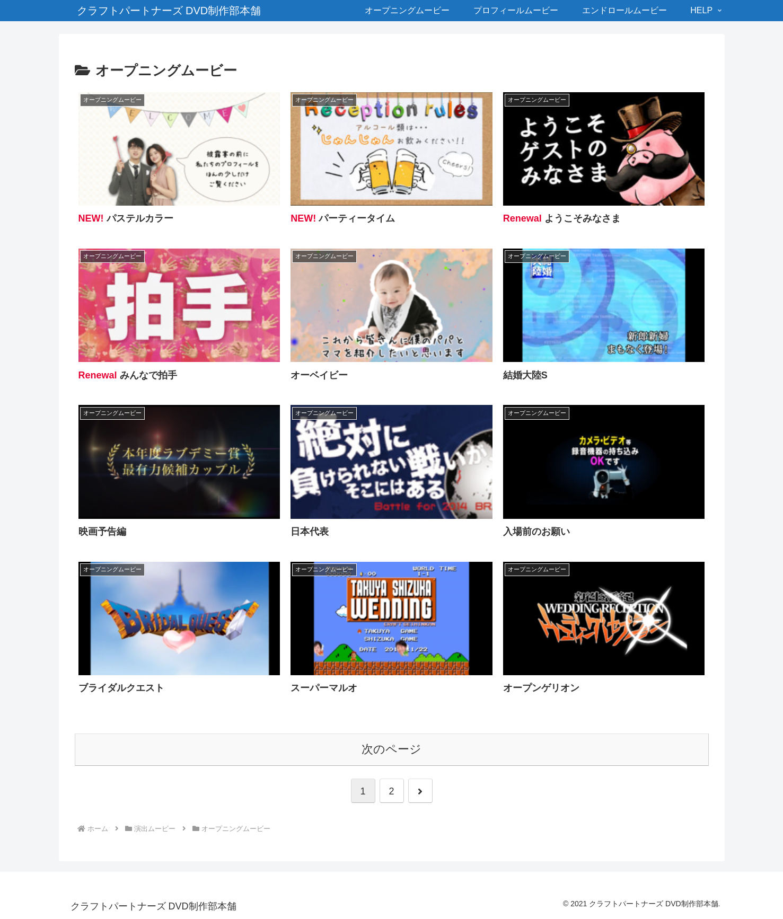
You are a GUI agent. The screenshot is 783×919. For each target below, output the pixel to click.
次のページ (391, 749)
